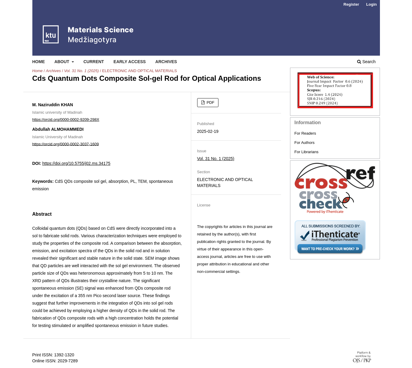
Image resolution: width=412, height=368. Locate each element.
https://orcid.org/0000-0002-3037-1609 (65, 144)
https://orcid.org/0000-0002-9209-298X (65, 119)
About (62, 61)
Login (371, 4)
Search (366, 61)
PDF (210, 102)
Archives (166, 61)
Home (38, 61)
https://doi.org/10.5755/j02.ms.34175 (76, 163)
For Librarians (307, 152)
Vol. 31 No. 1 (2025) (81, 71)
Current (93, 61)
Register (351, 4)
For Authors (305, 142)
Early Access (130, 61)
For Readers (305, 133)
